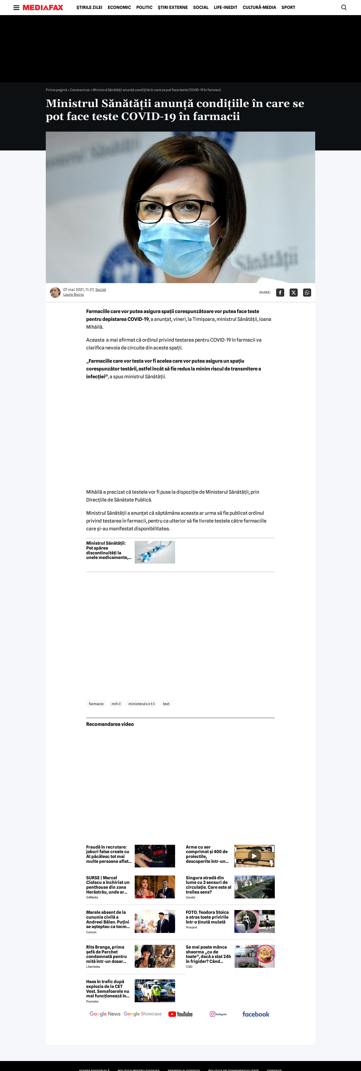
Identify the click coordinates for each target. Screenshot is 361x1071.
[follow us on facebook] (256, 1014)
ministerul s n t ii (142, 704)
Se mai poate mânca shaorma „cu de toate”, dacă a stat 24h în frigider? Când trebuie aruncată (208, 954)
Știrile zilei (89, 7)
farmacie (96, 704)
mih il (116, 704)
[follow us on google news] (105, 1014)
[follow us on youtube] (180, 1014)
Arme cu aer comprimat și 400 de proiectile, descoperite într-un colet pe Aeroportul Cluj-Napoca (207, 854)
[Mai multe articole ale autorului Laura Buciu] (55, 292)
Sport (288, 7)
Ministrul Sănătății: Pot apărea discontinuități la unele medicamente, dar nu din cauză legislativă (107, 550)
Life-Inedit (225, 7)
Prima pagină (56, 90)
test (166, 704)
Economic (119, 7)
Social (201, 7)
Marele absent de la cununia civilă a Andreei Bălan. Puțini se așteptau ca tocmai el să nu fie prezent (108, 919)
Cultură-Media (259, 7)
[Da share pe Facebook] (280, 293)
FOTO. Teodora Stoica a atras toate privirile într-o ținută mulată (207, 917)
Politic (144, 7)
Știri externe (173, 7)
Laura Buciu (73, 294)
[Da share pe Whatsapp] (307, 293)
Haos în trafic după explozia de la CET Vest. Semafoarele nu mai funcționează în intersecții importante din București (108, 988)
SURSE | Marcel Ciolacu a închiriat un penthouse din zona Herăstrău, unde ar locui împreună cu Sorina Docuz (108, 885)
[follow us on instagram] (218, 1014)
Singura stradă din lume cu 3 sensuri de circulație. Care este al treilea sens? (208, 885)
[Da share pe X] (294, 293)
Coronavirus (80, 90)
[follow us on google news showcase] (143, 1014)
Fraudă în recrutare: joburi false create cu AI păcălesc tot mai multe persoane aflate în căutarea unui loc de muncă (108, 854)
